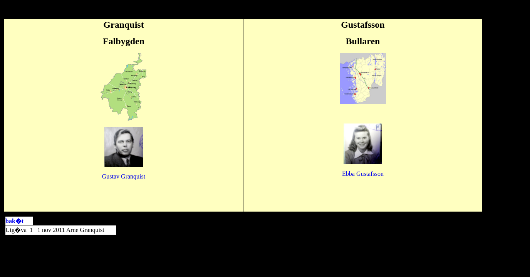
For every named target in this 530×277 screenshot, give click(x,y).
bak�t (14, 221)
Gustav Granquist (123, 176)
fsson (363, 173)
